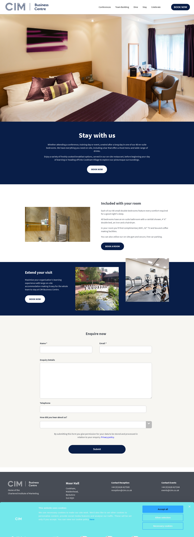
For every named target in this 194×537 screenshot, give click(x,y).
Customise (150, 531)
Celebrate (156, 7)
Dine (136, 7)
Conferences (105, 7)
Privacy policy (107, 455)
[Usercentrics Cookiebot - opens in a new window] (18, 531)
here (92, 512)
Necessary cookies (162, 519)
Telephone (45, 421)
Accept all (163, 502)
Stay (145, 7)
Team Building (122, 7)
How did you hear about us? (53, 435)
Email (103, 361)
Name (43, 361)
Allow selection (163, 510)
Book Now (180, 7)
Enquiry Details (47, 378)
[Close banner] (190, 499)
